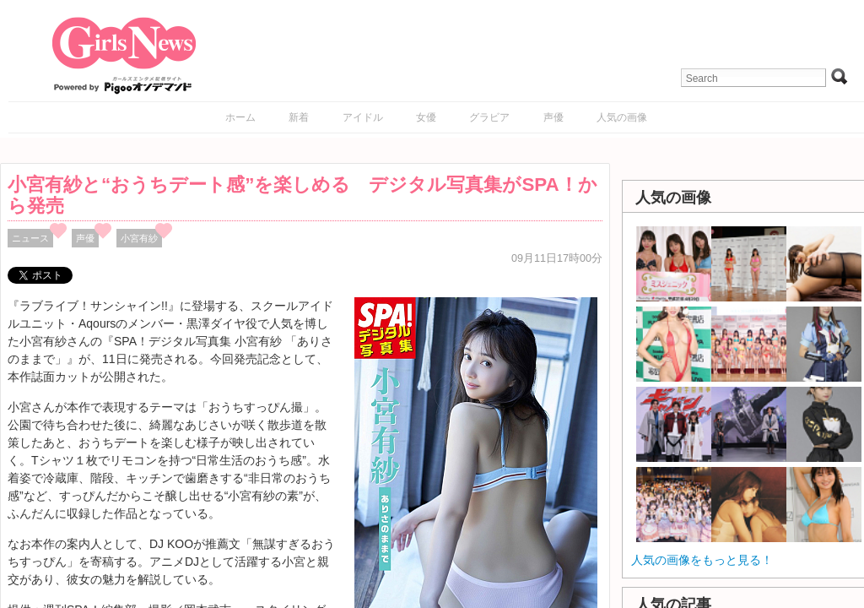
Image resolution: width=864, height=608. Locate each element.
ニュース (30, 238)
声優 (553, 117)
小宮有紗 (139, 238)
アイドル (363, 117)
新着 (299, 117)
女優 (426, 117)
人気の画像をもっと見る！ (702, 560)
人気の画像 (622, 117)
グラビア (489, 117)
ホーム (240, 117)
